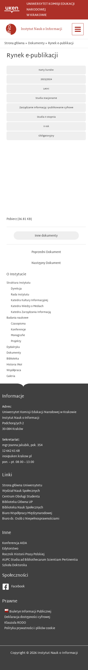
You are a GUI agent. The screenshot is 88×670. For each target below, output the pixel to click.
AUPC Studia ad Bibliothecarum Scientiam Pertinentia (40, 560)
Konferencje (18, 329)
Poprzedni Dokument (46, 252)
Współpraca (14, 370)
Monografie (18, 335)
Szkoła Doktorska (14, 565)
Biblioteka (13, 358)
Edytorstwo (10, 548)
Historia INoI (14, 364)
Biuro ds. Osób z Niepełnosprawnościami (30, 519)
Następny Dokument (46, 263)
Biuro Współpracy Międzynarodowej (27, 513)
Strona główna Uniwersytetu (22, 485)
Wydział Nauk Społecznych (21, 491)
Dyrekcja (16, 288)
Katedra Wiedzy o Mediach (27, 306)
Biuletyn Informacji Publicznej (30, 611)
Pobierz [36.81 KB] (19, 219)
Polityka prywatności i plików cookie (29, 628)
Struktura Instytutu (18, 283)
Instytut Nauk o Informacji (41, 29)
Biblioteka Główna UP (17, 502)
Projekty (16, 341)
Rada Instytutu (20, 294)
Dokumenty (14, 353)
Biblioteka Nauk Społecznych (22, 507)
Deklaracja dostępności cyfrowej (27, 617)
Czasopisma (18, 323)
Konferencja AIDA (14, 543)
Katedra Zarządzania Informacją (31, 312)
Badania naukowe (17, 318)
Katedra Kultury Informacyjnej (29, 300)
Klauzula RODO (15, 623)
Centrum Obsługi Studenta (21, 496)
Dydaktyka (13, 347)
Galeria (11, 376)
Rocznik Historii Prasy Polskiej (23, 554)
